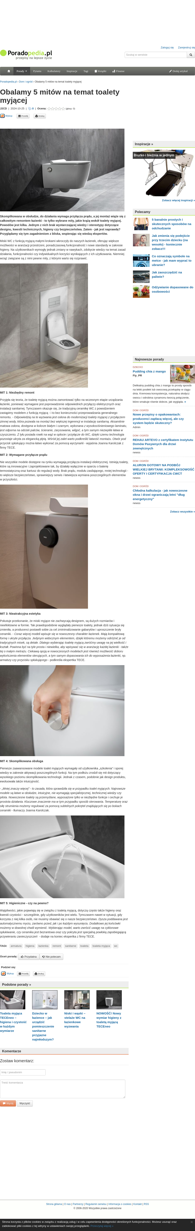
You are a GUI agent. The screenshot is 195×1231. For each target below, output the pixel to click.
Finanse (118, 71)
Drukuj (39, 116)
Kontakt (137, 1204)
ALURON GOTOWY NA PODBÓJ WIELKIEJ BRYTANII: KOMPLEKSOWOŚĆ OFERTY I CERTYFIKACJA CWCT (163, 469)
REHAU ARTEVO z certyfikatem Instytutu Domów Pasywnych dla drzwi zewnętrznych (163, 444)
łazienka (44, 945)
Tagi (85, 71)
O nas (67, 1204)
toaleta (84, 945)
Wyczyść (25, 1103)
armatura (16, 945)
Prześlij (23, 116)
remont (56, 945)
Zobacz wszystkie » (182, 511)
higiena (30, 945)
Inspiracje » (144, 144)
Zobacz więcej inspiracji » (178, 200)
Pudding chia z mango (149, 371)
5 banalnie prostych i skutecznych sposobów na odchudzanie (171, 224)
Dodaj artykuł (178, 71)
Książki (100, 71)
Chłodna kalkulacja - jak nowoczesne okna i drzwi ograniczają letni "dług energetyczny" (160, 495)
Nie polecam (51, 956)
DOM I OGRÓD (141, 410)
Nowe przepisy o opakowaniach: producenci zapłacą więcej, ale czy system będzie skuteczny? (158, 419)
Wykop (6, 116)
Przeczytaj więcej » (101, 1225)
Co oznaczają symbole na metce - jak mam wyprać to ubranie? (171, 260)
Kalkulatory (54, 71)
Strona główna (54, 1204)
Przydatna (29, 956)
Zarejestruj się (186, 47)
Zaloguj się (167, 47)
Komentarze (11, 1051)
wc (115, 945)
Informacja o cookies (119, 1204)
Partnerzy (78, 1204)
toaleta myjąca (101, 945)
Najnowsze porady (149, 359)
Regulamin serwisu (95, 1204)
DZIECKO (138, 367)
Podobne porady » (16, 984)
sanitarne (70, 945)
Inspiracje (72, 71)
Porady (22, 71)
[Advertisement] (164, 112)
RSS (146, 1204)
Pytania (37, 71)
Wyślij (8, 1103)
